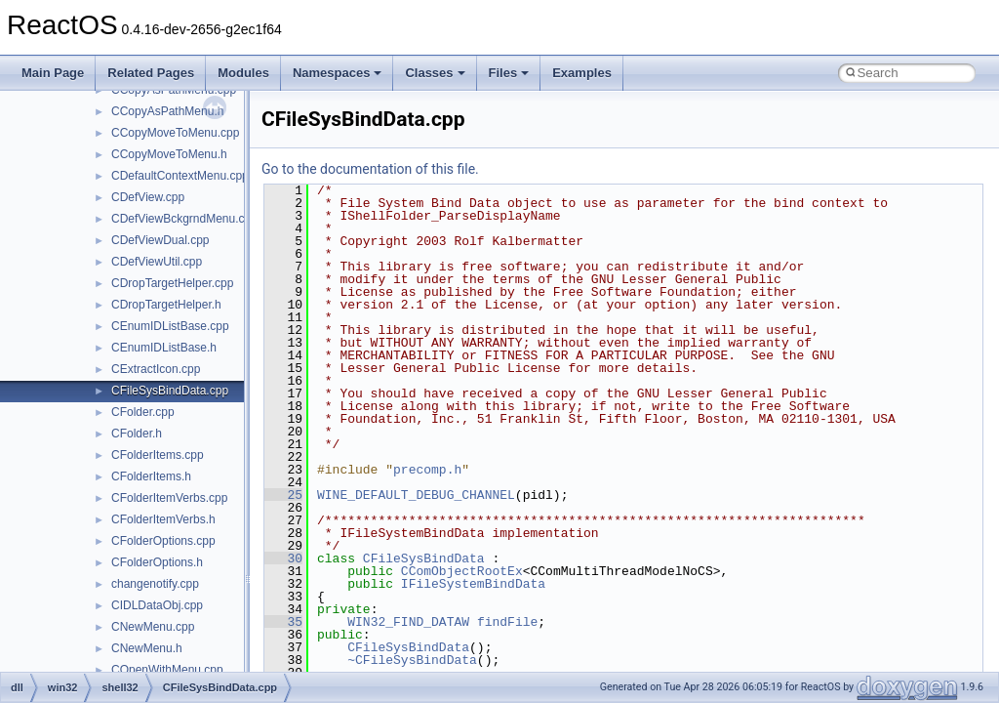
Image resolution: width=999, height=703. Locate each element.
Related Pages (150, 72)
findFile (507, 622)
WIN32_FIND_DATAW (408, 622)
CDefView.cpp (147, 197)
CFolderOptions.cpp (163, 541)
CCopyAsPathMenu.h (167, 111)
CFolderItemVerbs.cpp (169, 498)
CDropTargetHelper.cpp (172, 283)
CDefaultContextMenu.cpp (180, 176)
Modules (243, 72)
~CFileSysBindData (412, 660)
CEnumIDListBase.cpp (170, 326)
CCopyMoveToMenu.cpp (175, 133)
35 (283, 622)
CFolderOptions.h (157, 562)
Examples (582, 72)
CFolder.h (136, 433)
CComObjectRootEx (462, 571)
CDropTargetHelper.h (166, 304)
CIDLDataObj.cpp (157, 605)
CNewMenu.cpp (152, 627)
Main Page (52, 72)
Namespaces (337, 72)
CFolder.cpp (143, 412)
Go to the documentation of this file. (370, 169)
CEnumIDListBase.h (164, 347)
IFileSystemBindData (473, 584)
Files (509, 72)
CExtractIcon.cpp (155, 369)
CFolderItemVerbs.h (163, 519)
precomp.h (427, 469)
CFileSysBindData (424, 558)
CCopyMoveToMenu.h (169, 154)
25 (283, 495)
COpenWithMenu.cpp (167, 670)
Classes (434, 72)
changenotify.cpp (155, 584)
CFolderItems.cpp (157, 455)
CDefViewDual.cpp (160, 240)
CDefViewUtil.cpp (156, 262)
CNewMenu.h (146, 648)
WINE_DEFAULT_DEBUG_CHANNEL (416, 495)
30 (283, 558)
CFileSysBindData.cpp (169, 390)
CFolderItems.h (151, 476)
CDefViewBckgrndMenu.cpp (184, 219)
